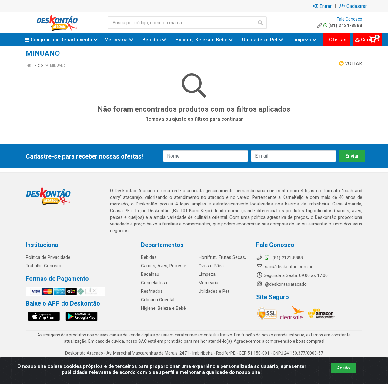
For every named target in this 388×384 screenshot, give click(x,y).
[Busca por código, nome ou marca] (181, 22)
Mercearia (208, 282)
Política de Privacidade (48, 257)
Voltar (350, 63)
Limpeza (207, 274)
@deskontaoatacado (281, 284)
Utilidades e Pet (214, 291)
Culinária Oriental (157, 299)
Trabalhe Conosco (44, 266)
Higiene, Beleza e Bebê (163, 308)
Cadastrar (353, 6)
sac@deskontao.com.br (284, 266)
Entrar (322, 6)
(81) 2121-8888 (339, 25)
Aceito (343, 368)
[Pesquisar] (260, 22)
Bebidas (149, 257)
